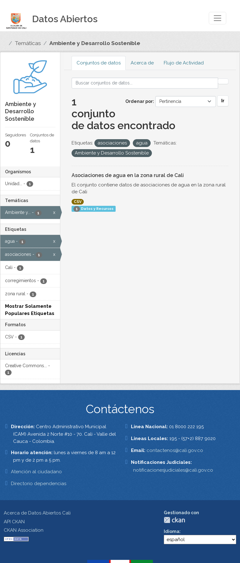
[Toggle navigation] (217, 18)
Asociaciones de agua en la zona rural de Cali (128, 175)
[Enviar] (223, 81)
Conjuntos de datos (99, 63)
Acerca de (142, 63)
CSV (78, 202)
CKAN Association (23, 530)
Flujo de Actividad (184, 63)
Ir (222, 100)
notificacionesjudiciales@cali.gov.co (173, 470)
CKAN (174, 520)
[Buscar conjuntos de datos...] (145, 83)
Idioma (171, 531)
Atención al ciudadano (36, 471)
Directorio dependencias (38, 483)
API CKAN (14, 522)
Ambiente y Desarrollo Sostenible (94, 43)
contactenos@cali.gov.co (175, 450)
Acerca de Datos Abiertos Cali (37, 513)
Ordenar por (139, 101)
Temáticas (28, 43)
